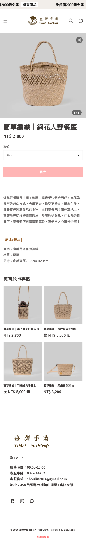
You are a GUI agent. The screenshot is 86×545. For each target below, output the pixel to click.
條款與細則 (43, 536)
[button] (5, 20)
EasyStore (70, 529)
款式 (6, 147)
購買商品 (31, 4)
